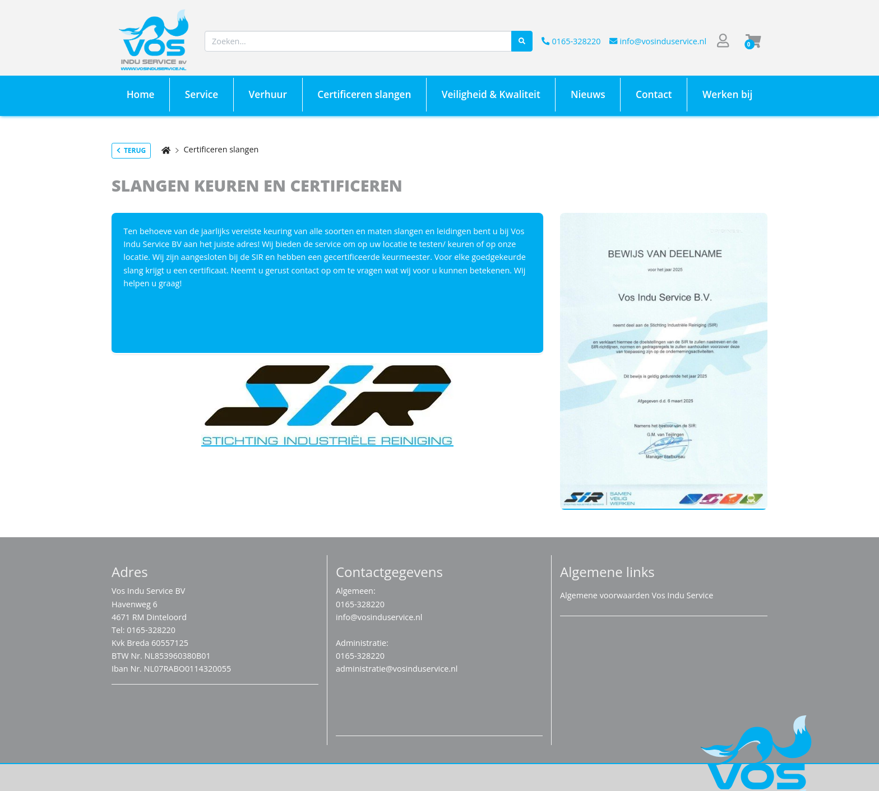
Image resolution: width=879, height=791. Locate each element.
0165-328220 (571, 41)
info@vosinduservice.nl (657, 41)
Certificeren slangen (221, 149)
